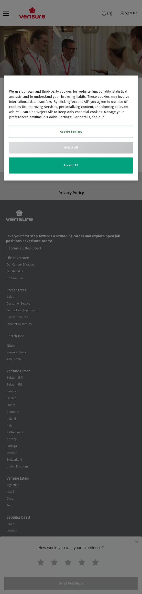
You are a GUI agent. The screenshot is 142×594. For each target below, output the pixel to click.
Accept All (71, 165)
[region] (71, 128)
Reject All (71, 147)
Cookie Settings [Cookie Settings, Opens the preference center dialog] (71, 131)
